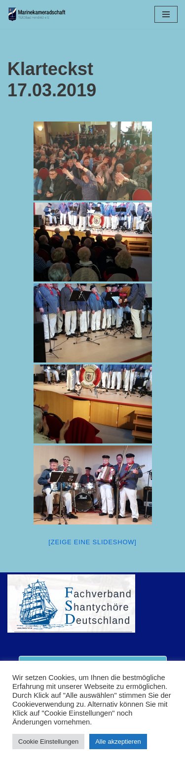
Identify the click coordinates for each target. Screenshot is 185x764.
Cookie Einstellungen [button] (48, 741)
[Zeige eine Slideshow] (92, 542)
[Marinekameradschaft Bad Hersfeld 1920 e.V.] (37, 14)
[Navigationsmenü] (166, 14)
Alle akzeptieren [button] (118, 741)
